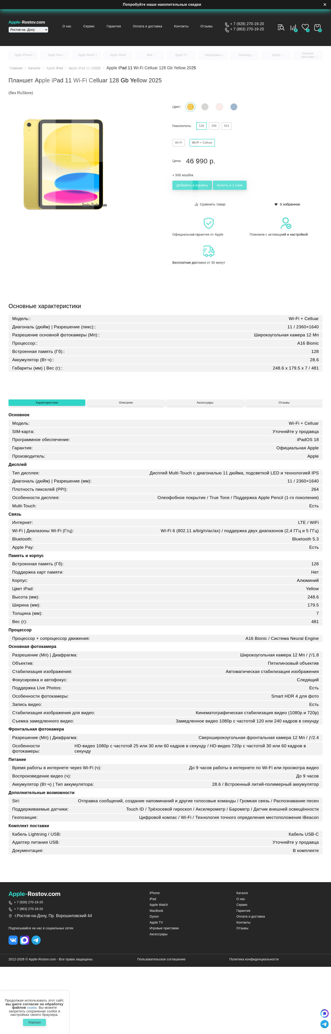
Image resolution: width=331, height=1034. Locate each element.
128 (203, 130)
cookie (31, 1006)
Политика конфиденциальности (254, 1026)
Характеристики (47, 466)
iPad (153, 965)
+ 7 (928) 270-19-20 (247, 24)
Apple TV (156, 988)
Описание (126, 466)
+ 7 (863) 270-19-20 (247, 29)
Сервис (100, 26)
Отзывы (209, 26)
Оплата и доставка (154, 26)
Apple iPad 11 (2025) (97, 70)
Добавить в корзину (200, 192)
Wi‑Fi (181, 148)
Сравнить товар (210, 210)
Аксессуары (205, 466)
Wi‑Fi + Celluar (209, 148)
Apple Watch (159, 971)
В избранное (287, 210)
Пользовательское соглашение (161, 1026)
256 (220, 130)
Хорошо (34, 1021)
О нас (80, 26)
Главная (18, 70)
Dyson (154, 983)
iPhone (155, 959)
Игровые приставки (164, 994)
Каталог (38, 70)
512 (236, 130)
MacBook (156, 977)
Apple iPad (62, 70)
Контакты (186, 26)
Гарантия (123, 26)
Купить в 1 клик (253, 192)
